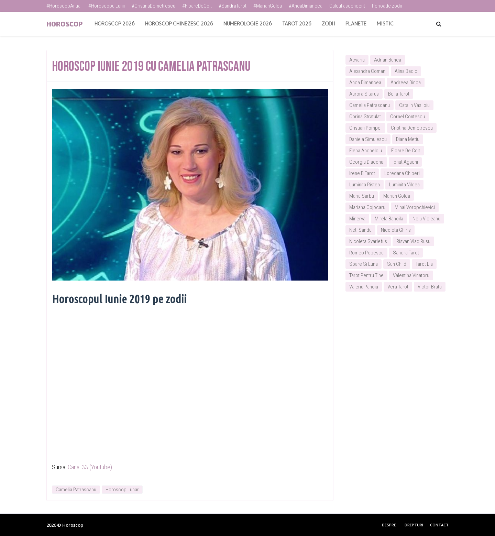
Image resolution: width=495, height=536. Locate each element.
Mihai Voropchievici (415, 207)
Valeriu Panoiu (363, 287)
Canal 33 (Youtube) (90, 467)
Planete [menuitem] (355, 23)
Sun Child (396, 264)
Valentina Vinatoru (411, 275)
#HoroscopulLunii (106, 6)
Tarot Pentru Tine (366, 275)
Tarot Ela (424, 264)
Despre (389, 524)
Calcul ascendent (347, 6)
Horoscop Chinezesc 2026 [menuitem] (179, 23)
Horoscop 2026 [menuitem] (115, 23)
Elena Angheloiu (365, 150)
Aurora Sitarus (364, 94)
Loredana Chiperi (402, 173)
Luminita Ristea (364, 185)
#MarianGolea (267, 6)
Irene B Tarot (362, 173)
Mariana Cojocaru (367, 207)
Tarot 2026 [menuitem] (296, 23)
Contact (439, 524)
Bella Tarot (398, 94)
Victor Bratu (430, 287)
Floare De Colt (405, 150)
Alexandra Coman (367, 71)
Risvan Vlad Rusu (413, 241)
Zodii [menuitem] (328, 23)
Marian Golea (396, 196)
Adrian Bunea (387, 60)
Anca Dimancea (365, 82)
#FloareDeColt (197, 6)
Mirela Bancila (389, 219)
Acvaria (357, 60)
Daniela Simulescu (368, 139)
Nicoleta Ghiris (396, 230)
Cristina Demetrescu (412, 128)
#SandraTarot (232, 6)
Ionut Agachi (405, 162)
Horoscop (64, 24)
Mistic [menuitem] (385, 23)
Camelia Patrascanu (76, 489)
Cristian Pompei (365, 128)
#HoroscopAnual (63, 6)
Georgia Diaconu (366, 162)
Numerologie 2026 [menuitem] (247, 23)
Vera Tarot (397, 287)
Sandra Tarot (406, 253)
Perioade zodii (387, 6)
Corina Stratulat (365, 116)
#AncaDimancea (305, 6)
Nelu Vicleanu (426, 219)
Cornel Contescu (407, 116)
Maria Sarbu (361, 196)
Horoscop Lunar (122, 489)
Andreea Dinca (405, 82)
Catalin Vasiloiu (414, 105)
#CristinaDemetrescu (153, 6)
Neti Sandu (360, 230)
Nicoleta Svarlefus (368, 241)
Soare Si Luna (363, 264)
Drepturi (414, 524)
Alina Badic (406, 71)
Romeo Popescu (366, 253)
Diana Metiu (407, 139)
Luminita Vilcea (404, 185)
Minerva (357, 219)
